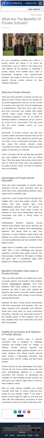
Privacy (12, 435)
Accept (36, 430)
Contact (30, 435)
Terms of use (21, 435)
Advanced (36, 9)
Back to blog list (36, 15)
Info (6, 435)
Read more (22, 432)
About (37, 435)
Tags (30, 9)
